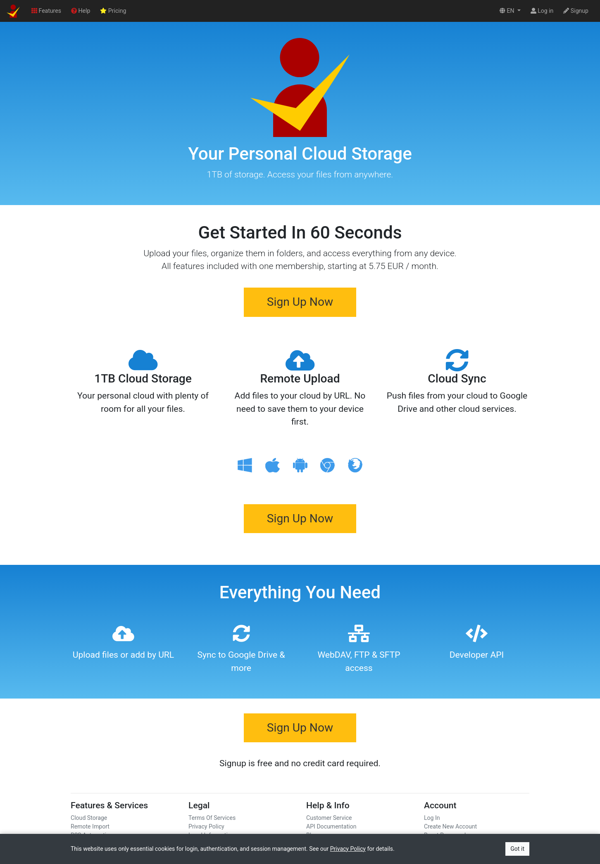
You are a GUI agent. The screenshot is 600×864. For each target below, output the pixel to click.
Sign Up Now (300, 302)
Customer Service (329, 817)
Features (46, 10)
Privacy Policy (206, 826)
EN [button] (508, 10)
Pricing (113, 10)
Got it (517, 848)
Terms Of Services (212, 817)
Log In (432, 817)
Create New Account (450, 826)
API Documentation (331, 826)
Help (80, 10)
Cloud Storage (89, 817)
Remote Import (90, 826)
